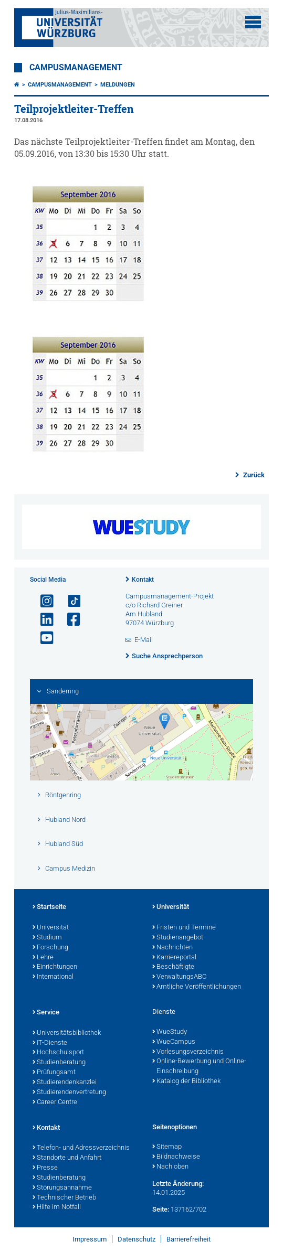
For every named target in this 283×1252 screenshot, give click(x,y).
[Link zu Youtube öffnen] (42, 638)
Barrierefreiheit (188, 1239)
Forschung (50, 948)
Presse (45, 1168)
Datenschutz (136, 1239)
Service (46, 1013)
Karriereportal (174, 957)
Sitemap (167, 1147)
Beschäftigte (173, 967)
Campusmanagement (75, 67)
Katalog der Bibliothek (186, 1081)
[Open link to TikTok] (69, 601)
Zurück (253, 475)
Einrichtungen (55, 967)
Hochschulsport (58, 1052)
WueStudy (169, 1032)
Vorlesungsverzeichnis (188, 1052)
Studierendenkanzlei (65, 1082)
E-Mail (143, 640)
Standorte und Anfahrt (67, 1158)
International (53, 977)
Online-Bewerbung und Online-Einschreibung (199, 1066)
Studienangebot (177, 938)
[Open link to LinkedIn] (42, 620)
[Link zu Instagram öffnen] (42, 601)
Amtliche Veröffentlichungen (196, 987)
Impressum (89, 1239)
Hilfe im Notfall (57, 1207)
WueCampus (173, 1042)
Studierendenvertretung (69, 1092)
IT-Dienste (50, 1043)
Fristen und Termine (184, 928)
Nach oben (170, 1167)
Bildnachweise (176, 1157)
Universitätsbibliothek (67, 1033)
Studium (47, 938)
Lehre (43, 957)
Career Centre (55, 1102)
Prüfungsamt (54, 1072)
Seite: (160, 1209)
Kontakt (143, 579)
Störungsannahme (62, 1188)
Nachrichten (172, 948)
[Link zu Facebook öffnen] (69, 620)
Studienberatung (59, 1062)
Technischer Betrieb (64, 1198)
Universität (51, 928)
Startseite (49, 907)
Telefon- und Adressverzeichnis (81, 1148)
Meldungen (117, 84)
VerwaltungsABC (179, 977)
